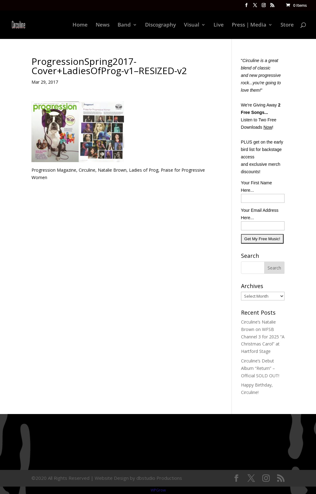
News (103, 25)
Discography (160, 25)
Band (124, 25)
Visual (191, 25)
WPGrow (158, 490)
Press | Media (249, 25)
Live (219, 25)
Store (287, 25)
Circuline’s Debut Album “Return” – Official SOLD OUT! (260, 368)
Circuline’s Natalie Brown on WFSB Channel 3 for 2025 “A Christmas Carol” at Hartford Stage (263, 336)
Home (80, 25)
